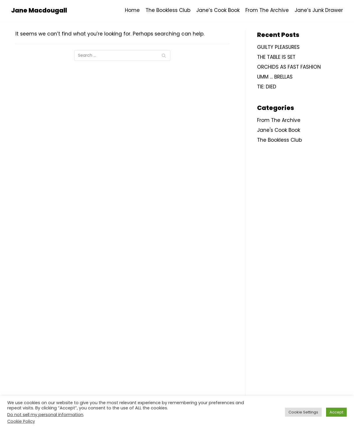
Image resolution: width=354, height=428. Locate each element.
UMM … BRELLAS (275, 76)
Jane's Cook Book (278, 130)
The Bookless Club (168, 10)
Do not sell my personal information (45, 415)
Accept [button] (336, 412)
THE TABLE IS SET (276, 57)
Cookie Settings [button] (303, 412)
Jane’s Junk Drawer (319, 10)
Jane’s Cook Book (218, 10)
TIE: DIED (266, 86)
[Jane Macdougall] (39, 10)
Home (132, 10)
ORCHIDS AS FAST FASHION (289, 66)
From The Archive (267, 10)
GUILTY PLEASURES (278, 47)
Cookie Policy (21, 421)
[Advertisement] (300, 251)
